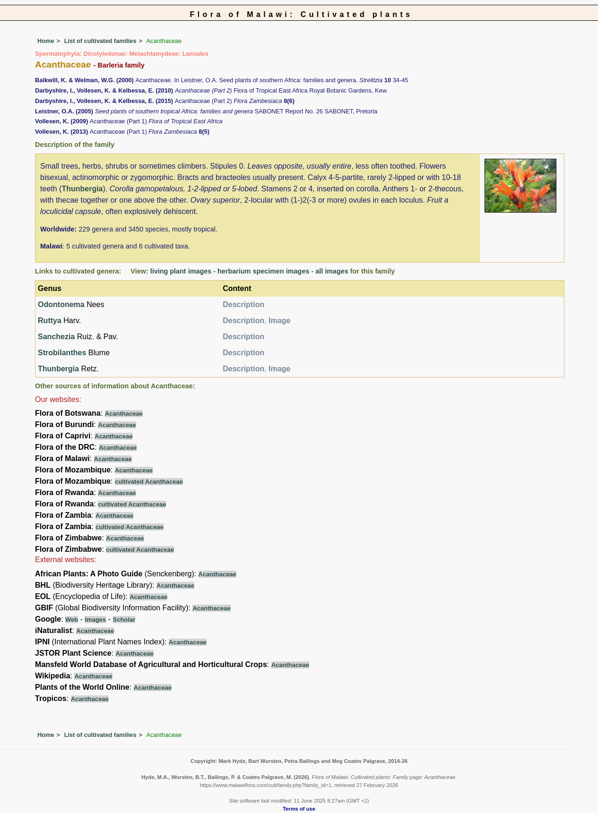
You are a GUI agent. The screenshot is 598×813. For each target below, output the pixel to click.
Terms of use (299, 809)
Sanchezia (56, 337)
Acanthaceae (124, 413)
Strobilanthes (62, 353)
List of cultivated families (100, 40)
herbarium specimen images (263, 271)
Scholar (124, 619)
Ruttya (49, 321)
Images (95, 619)
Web (71, 619)
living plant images (181, 271)
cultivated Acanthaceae (149, 481)
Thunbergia (82, 189)
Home (45, 40)
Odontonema (61, 304)
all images (331, 271)
